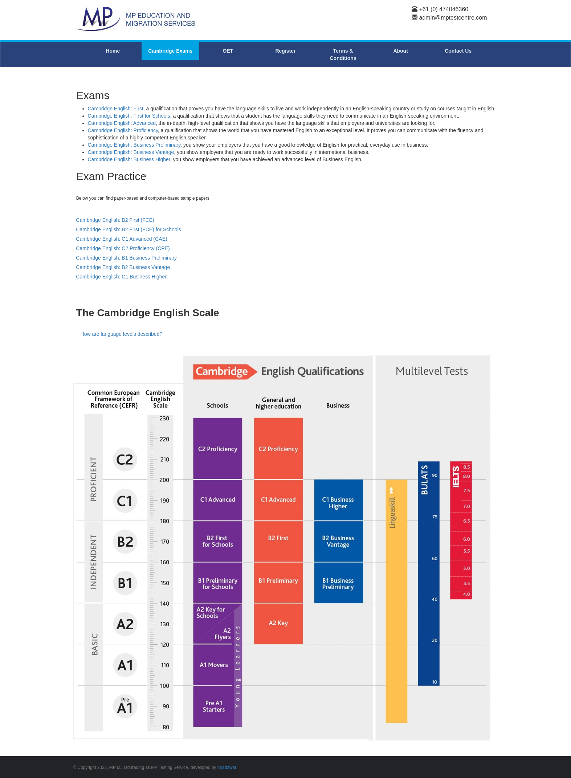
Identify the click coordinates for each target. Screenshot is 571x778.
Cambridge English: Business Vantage (131, 152)
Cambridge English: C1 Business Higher (121, 277)
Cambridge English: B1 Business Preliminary (126, 258)
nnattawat (226, 767)
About (400, 51)
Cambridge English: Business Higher (129, 159)
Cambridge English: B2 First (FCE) (115, 220)
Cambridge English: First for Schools (129, 116)
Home (113, 51)
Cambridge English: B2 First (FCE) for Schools (128, 229)
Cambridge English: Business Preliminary (134, 145)
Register (285, 51)
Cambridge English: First (115, 108)
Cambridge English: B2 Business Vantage (123, 267)
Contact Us (458, 51)
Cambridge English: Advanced (122, 123)
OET (228, 51)
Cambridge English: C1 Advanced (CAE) (121, 239)
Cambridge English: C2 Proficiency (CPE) (123, 248)
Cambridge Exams (170, 51)
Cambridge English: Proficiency (123, 130)
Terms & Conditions (343, 54)
